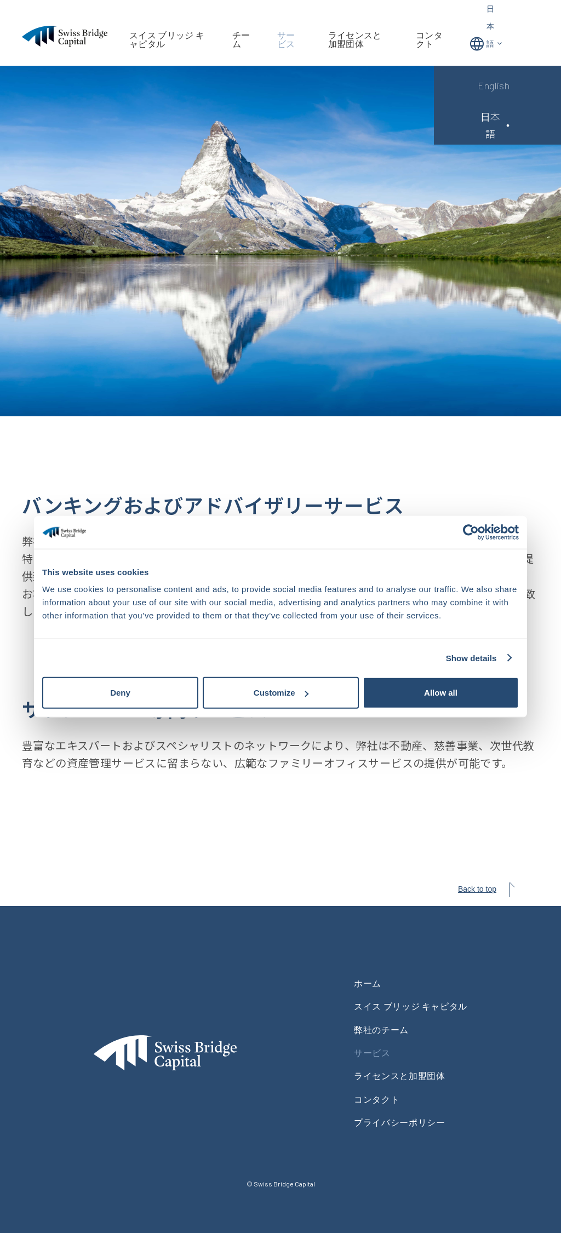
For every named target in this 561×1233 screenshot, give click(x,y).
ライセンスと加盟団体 (355, 39)
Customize (281, 692)
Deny (120, 692)
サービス (286, 39)
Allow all (440, 692)
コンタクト (429, 39)
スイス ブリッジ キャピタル (166, 39)
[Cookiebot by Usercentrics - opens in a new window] (471, 532)
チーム (241, 39)
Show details (471, 657)
